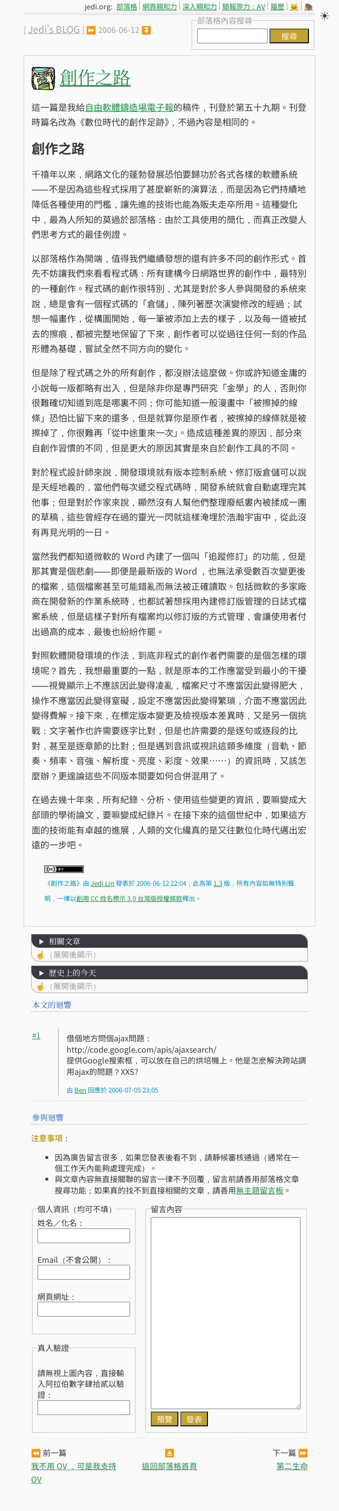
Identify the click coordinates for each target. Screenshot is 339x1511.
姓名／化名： (61, 1222)
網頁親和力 (159, 6)
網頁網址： (57, 1296)
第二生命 (292, 1466)
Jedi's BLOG (54, 29)
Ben (80, 1089)
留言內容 (166, 1209)
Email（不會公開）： (75, 1259)
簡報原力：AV (243, 6)
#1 (36, 1035)
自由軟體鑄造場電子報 (129, 106)
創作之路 (95, 76)
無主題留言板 (259, 1190)
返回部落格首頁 (169, 1466)
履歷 (277, 6)
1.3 (217, 883)
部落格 (126, 6)
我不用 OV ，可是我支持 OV (73, 1472)
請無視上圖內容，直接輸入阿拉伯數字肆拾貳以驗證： (80, 1384)
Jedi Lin (102, 883)
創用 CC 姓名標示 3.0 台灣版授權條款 (129, 898)
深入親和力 (199, 6)
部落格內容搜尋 (224, 20)
